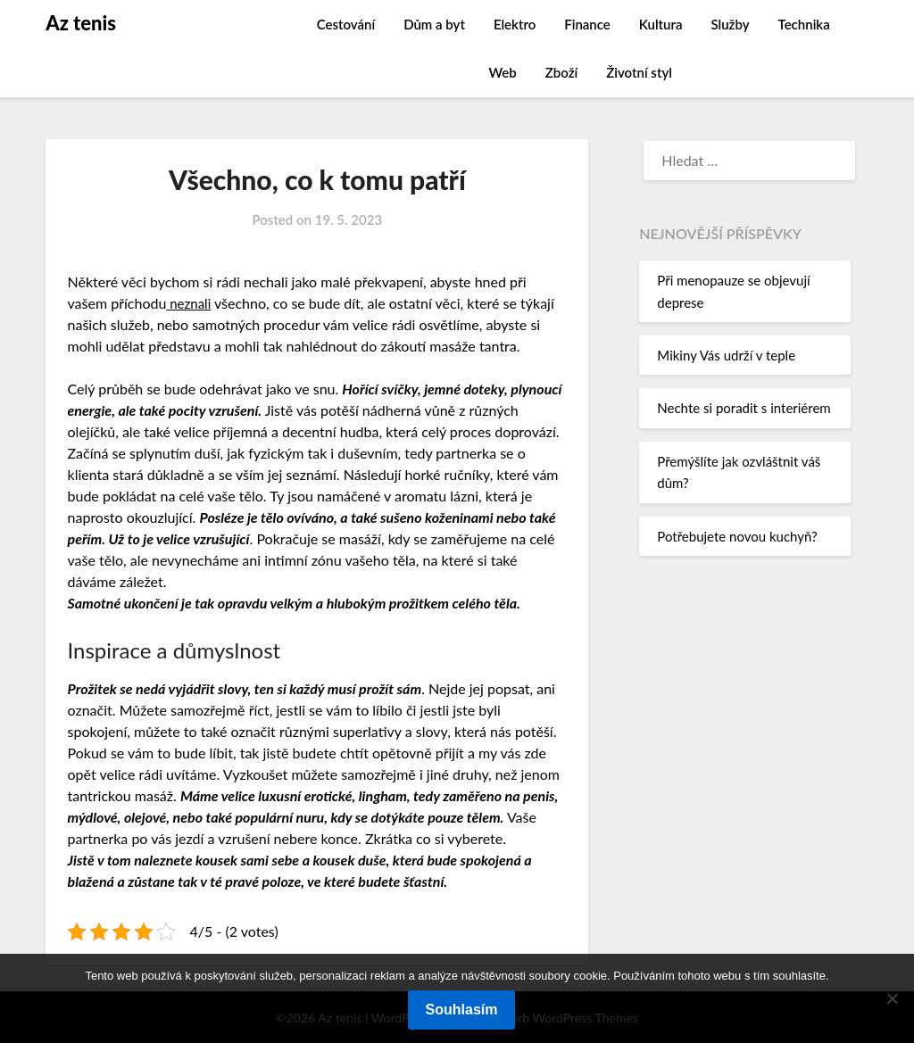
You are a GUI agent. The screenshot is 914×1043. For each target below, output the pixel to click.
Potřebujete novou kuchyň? (737, 536)
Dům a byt (434, 24)
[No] (892, 998)
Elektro (515, 24)
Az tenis (81, 23)
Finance (587, 24)
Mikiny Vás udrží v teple (726, 355)
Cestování (346, 24)
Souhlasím (462, 1009)
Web (503, 72)
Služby (729, 24)
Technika (804, 24)
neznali (189, 302)
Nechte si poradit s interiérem (743, 408)
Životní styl (639, 72)
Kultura (661, 24)
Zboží (561, 72)
